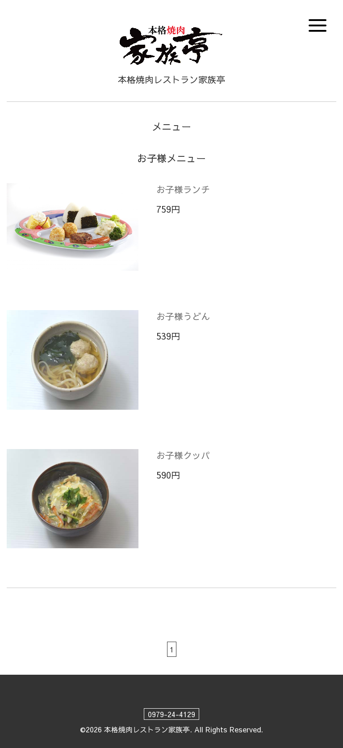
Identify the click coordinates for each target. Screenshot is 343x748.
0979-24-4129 (171, 714)
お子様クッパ (183, 455)
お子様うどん (183, 316)
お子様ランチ (183, 189)
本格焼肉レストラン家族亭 (147, 729)
